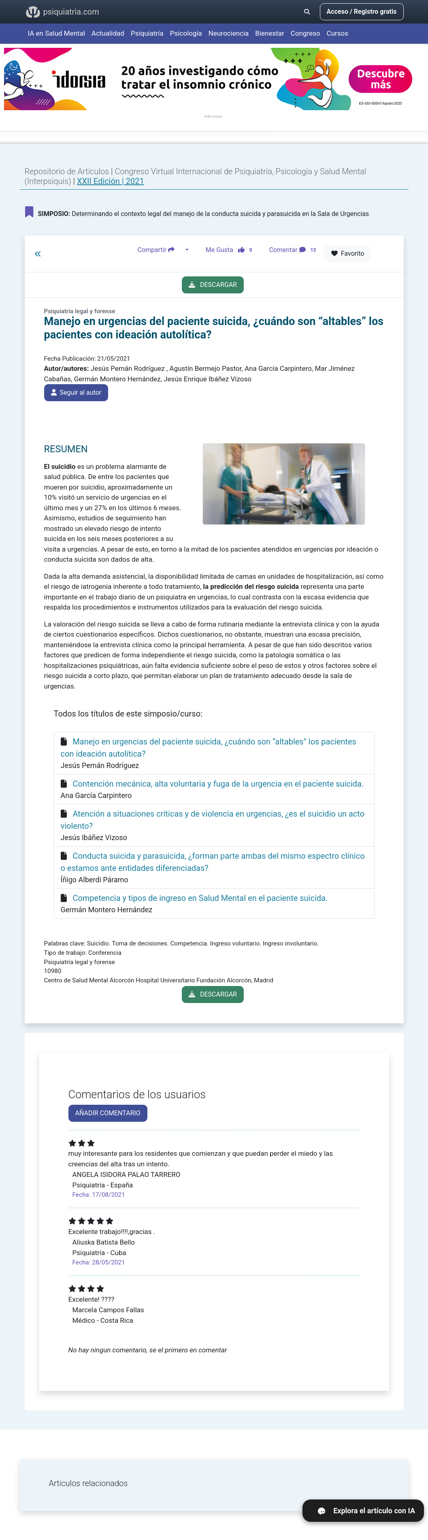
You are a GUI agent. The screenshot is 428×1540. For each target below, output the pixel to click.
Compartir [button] (161, 250)
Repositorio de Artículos (67, 171)
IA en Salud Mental (56, 33)
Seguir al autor (76, 392)
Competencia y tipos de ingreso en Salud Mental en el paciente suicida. (200, 898)
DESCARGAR (213, 285)
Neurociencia (229, 33)
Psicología (186, 33)
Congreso (305, 33)
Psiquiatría (147, 33)
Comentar (294, 250)
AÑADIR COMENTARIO (108, 1113)
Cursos (337, 33)
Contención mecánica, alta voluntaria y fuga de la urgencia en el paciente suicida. (218, 784)
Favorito (347, 253)
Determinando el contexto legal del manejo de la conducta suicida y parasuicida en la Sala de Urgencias (197, 212)
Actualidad (108, 33)
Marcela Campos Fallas (108, 1310)
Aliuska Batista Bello (103, 1242)
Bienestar (269, 33)
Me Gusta (231, 250)
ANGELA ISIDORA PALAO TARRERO (126, 1174)
